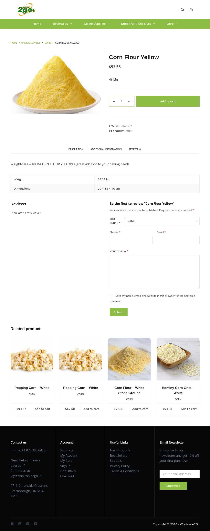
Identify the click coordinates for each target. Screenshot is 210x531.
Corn (129, 131)
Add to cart (168, 101)
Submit (119, 312)
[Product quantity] (121, 101)
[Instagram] (27, 523)
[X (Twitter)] (19, 523)
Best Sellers (118, 455)
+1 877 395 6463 (33, 450)
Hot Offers (68, 471)
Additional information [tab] (106, 149)
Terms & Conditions (124, 471)
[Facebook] (12, 523)
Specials (116, 460)
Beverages (63, 23)
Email (161, 232)
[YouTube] (35, 523)
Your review (119, 251)
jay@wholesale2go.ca (26, 476)
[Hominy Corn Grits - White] (178, 359)
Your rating (115, 221)
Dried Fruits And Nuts (138, 23)
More (172, 23)
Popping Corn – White (32, 388)
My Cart (66, 460)
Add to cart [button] (42, 409)
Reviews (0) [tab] (135, 149)
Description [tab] (75, 149)
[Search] (182, 9)
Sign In (65, 466)
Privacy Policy (120, 466)
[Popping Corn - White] (32, 359)
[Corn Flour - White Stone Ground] (129, 359)
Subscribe (173, 486)
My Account (68, 455)
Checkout (67, 476)
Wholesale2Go (190, 524)
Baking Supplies (97, 23)
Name (115, 232)
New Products (120, 450)
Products (66, 450)
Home (37, 24)
